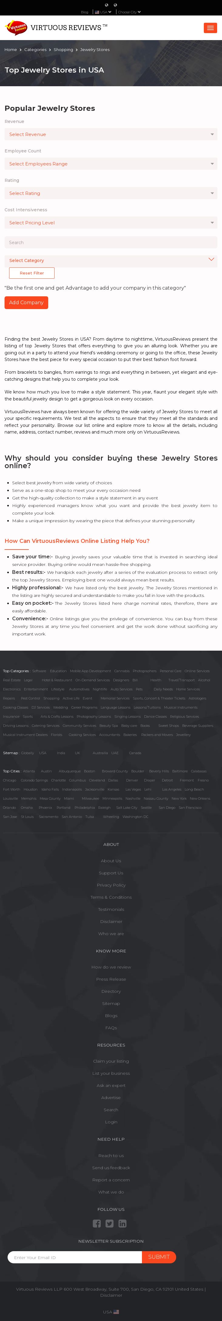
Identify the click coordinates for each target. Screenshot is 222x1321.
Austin (46, 771)
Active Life (71, 698)
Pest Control (30, 698)
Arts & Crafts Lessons (57, 716)
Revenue (14, 121)
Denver (132, 780)
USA (42, 753)
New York (179, 798)
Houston (31, 789)
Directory (111, 991)
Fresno (203, 780)
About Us (111, 860)
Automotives (79, 689)
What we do (111, 1192)
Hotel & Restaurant (57, 680)
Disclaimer (111, 921)
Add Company (26, 302)
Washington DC (135, 817)
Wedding (60, 707)
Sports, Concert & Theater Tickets (159, 698)
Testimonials (111, 909)
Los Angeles (171, 789)
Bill (135, 680)
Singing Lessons (127, 716)
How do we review (111, 967)
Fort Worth (11, 789)
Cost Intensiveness (26, 210)
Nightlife (100, 689)
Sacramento (48, 817)
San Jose (10, 817)
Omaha (27, 807)
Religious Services (184, 716)
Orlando (9, 807)
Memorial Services (115, 698)
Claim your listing (111, 1061)
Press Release (111, 979)
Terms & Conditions (111, 897)
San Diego (167, 807)
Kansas (113, 789)
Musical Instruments (180, 707)
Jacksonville (94, 789)
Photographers (144, 671)
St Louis (27, 817)
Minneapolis (112, 798)
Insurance (11, 716)
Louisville (10, 798)
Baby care (129, 725)
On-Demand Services (93, 680)
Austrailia (100, 753)
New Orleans (200, 798)
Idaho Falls (50, 789)
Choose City (129, 12)
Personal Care (170, 671)
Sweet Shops (168, 725)
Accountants (109, 735)
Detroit (167, 780)
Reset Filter (32, 273)
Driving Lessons (16, 725)
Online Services (197, 671)
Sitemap (111, 1003)
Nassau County (156, 798)
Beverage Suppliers (197, 725)
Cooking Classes (15, 707)
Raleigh (104, 807)
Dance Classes (155, 716)
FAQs (111, 1027)
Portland (63, 807)
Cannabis (122, 671)
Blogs (111, 1015)
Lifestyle (57, 689)
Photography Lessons (94, 716)
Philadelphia (85, 807)
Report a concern (111, 1180)
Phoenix (45, 807)
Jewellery (183, 735)
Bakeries (130, 735)
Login (111, 1122)
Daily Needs (163, 689)
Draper (149, 780)
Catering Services (45, 725)
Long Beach (194, 789)
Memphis (28, 798)
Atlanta (29, 771)
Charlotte (58, 780)
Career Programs (84, 707)
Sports (28, 716)
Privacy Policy (111, 885)
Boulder (137, 771)
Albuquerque (70, 771)
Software (39, 671)
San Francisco (190, 807)
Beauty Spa (108, 725)
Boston (89, 771)
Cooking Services (82, 735)
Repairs (9, 698)
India (61, 753)
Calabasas (199, 771)
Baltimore (180, 771)
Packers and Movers (157, 735)
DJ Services (41, 707)
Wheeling (111, 817)
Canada (135, 753)
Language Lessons (115, 707)
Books (145, 725)
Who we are (111, 933)
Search (111, 1109)
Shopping (51, 698)
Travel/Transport (181, 680)
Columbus (77, 780)
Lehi (147, 789)
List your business (111, 1073)
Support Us (111, 873)
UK (77, 753)
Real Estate (12, 680)
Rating (12, 180)
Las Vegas (133, 789)
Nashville (133, 798)
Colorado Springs (34, 780)
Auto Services (122, 689)
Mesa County (50, 798)
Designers (121, 680)
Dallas (113, 780)
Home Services (188, 689)
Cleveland (97, 780)
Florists (56, 735)
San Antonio (72, 817)
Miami (69, 798)
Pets (139, 689)
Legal (28, 680)
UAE (115, 753)
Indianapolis (72, 789)
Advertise (111, 1097)
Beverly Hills (159, 771)
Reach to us (111, 1155)
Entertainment (36, 689)
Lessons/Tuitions (147, 707)
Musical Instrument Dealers (25, 735)
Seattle (146, 807)
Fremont (187, 780)
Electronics (12, 689)
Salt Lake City (126, 807)
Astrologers (197, 698)
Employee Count (23, 151)
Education (58, 671)
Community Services (79, 725)
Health (155, 680)
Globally (27, 753)
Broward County (115, 771)
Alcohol (204, 680)
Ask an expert (111, 1085)
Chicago (9, 780)
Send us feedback (111, 1167)
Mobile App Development (90, 671)
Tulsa (89, 817)
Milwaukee (90, 798)
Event (87, 698)
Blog (84, 12)
